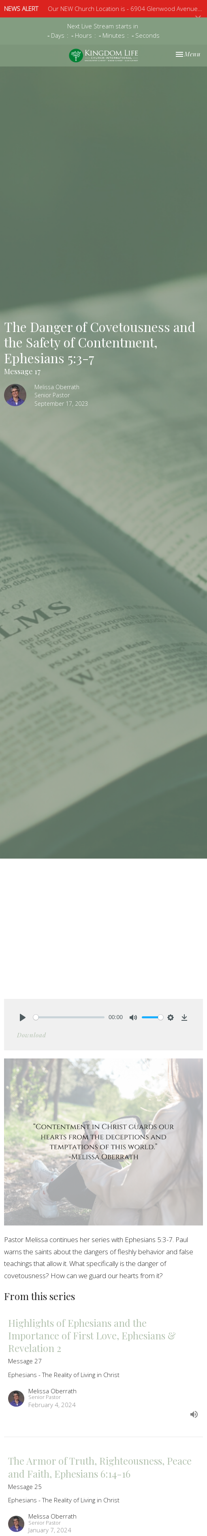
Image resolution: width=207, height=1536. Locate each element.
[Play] (22, 1017)
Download (31, 1035)
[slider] (69, 1017)
